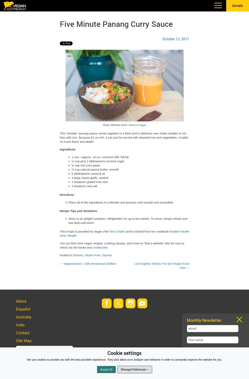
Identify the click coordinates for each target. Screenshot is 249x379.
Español (23, 309)
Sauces (107, 255)
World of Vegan (137, 125)
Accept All (106, 369)
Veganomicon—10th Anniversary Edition (88, 263)
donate (237, 5)
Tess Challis (117, 231)
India (20, 325)
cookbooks (100, 247)
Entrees (78, 255)
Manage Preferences (135, 369)
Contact (23, 333)
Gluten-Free (92, 255)
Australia (23, 317)
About (21, 301)
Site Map (23, 341)
